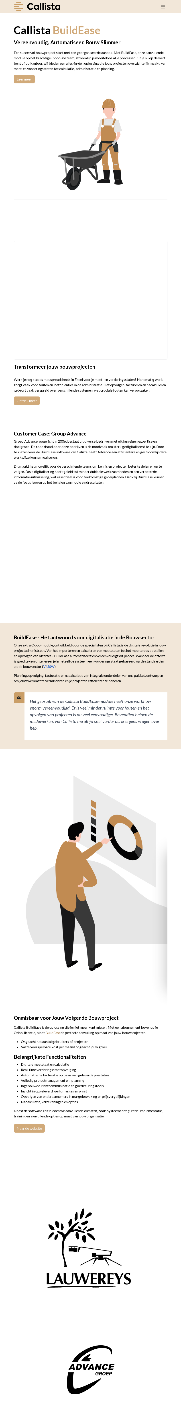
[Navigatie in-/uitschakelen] (163, 6)
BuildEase (53, 1032)
